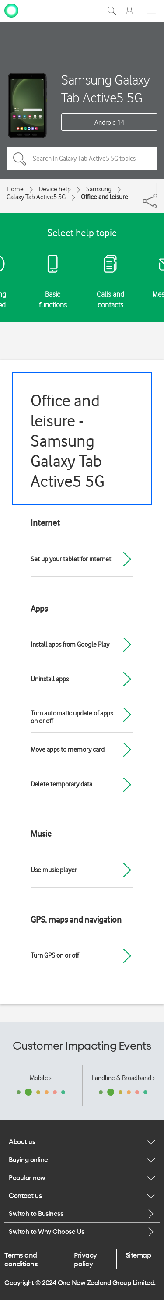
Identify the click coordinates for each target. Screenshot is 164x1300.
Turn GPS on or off (55, 955)
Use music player (54, 870)
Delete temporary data (61, 784)
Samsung (99, 189)
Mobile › (41, 1078)
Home (15, 189)
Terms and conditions (21, 1259)
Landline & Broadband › (123, 1078)
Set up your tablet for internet (71, 559)
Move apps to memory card (68, 750)
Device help (55, 189)
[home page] (11, 10)
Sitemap (138, 1255)
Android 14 (109, 123)
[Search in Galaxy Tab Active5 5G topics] (82, 158)
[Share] (156, 188)
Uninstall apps (50, 679)
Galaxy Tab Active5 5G (36, 197)
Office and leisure (104, 197)
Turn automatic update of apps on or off (72, 717)
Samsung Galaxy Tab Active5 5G (105, 88)
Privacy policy (85, 1259)
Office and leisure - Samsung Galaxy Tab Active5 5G (68, 441)
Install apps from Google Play (70, 644)
